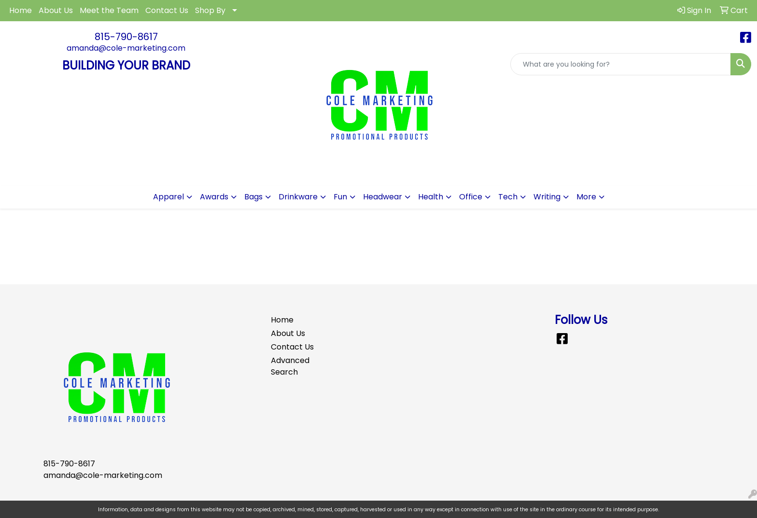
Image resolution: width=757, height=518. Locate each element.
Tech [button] (508, 196)
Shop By (210, 10)
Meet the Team (109, 10)
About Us (56, 10)
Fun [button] (340, 196)
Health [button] (430, 196)
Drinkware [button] (298, 196)
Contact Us (166, 10)
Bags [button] (253, 196)
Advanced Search (290, 366)
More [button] (586, 196)
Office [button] (470, 196)
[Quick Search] (620, 64)
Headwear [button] (382, 196)
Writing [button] (547, 196)
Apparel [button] (168, 196)
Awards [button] (214, 196)
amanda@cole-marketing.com (126, 48)
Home (20, 10)
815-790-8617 (126, 36)
